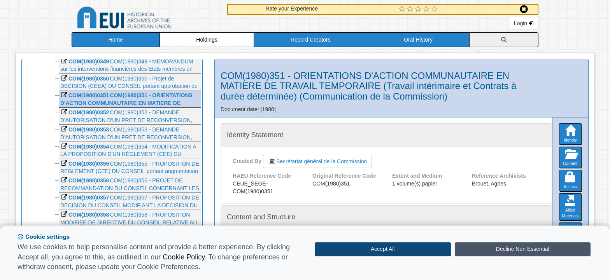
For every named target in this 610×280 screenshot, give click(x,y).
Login (523, 23)
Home (116, 40)
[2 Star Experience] (411, 9)
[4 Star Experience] (427, 9)
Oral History (418, 40)
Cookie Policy (184, 257)
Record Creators (311, 40)
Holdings (206, 40)
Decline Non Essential (522, 249)
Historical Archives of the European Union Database (146, 18)
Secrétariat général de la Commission (317, 161)
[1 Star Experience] (403, 9)
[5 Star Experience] (435, 9)
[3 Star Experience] (419, 9)
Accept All (382, 249)
